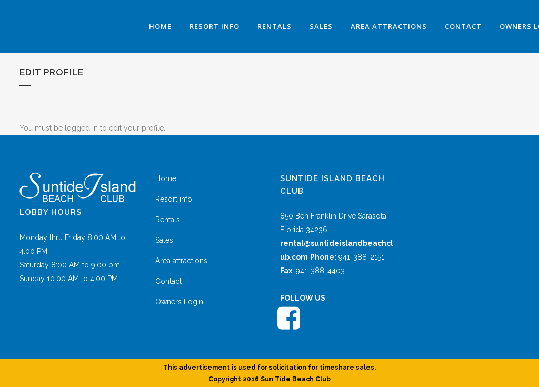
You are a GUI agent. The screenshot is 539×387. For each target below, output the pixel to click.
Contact (168, 281)
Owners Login (179, 301)
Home (165, 178)
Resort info (173, 199)
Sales (164, 240)
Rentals (167, 219)
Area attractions (181, 260)
